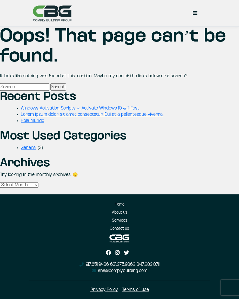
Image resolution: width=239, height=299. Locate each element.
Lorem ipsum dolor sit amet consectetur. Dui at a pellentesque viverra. (92, 114)
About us (119, 212)
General (28, 148)
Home (119, 204)
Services (119, 220)
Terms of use (135, 290)
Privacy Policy (104, 290)
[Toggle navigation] (195, 13)
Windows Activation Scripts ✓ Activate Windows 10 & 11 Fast (80, 108)
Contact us (119, 228)
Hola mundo (32, 121)
